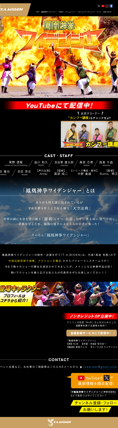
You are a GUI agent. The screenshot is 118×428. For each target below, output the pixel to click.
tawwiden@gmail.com (100, 367)
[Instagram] (107, 5)
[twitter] (98, 5)
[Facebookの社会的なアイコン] (111, 5)
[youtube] (102, 5)
